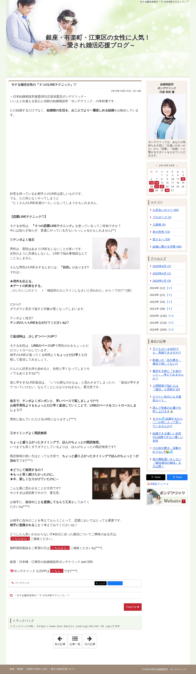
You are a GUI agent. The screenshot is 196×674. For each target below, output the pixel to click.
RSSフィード (159, 484)
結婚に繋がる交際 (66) (167, 246)
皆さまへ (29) (161, 239)
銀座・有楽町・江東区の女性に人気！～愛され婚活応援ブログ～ (98, 41)
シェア (102, 583)
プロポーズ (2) (162, 217)
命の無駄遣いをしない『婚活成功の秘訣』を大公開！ (167, 462)
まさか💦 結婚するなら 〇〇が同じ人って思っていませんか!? (168, 422)
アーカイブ (158, 258)
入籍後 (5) (159, 224)
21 (156, 186)
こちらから (19, 538)
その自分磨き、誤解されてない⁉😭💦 (167, 449)
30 (167, 190)
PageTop (131, 607)
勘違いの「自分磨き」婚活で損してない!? (167, 361)
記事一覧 (75, 644)
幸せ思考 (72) (161, 231)
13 (151, 182)
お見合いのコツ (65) (166, 210)
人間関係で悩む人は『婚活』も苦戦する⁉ (166, 387)
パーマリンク (21, 583)
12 (183, 179)
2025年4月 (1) (162, 273)
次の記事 (91, 640)
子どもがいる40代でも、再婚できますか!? (167, 350)
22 (162, 186)
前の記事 (61, 640)
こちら (55, 571)
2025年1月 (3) (162, 280)
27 (151, 190)
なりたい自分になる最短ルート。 (167, 398)
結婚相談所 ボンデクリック (171, 669)
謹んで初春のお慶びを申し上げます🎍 (167, 409)
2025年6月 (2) (162, 266)
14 (156, 182)
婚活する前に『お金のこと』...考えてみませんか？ (168, 374)
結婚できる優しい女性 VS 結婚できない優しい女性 (168, 437)
